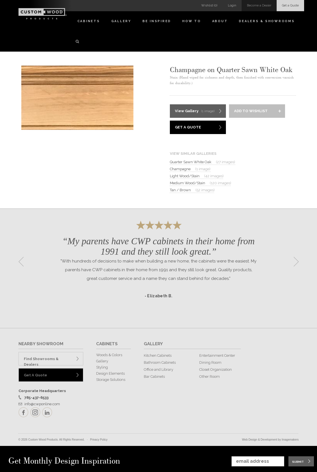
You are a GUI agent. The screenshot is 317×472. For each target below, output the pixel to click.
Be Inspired (156, 21)
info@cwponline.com (42, 404)
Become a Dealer (259, 5)
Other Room (209, 376)
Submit (298, 461)
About (220, 21)
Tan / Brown (192, 190)
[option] (158, 259)
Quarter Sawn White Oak (202, 162)
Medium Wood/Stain (200, 183)
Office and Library (158, 369)
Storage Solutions (110, 379)
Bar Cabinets (154, 376)
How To (191, 21)
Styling (102, 367)
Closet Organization (215, 369)
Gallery (121, 21)
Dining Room (210, 362)
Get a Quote (290, 5)
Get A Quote (188, 127)
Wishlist (209, 5)
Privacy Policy (98, 439)
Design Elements (110, 373)
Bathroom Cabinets (160, 362)
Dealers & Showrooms (267, 21)
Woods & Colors (109, 355)
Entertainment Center (217, 355)
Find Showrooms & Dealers (41, 361)
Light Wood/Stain (197, 176)
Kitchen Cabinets (158, 355)
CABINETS (107, 343)
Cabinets (88, 21)
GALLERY (153, 343)
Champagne (190, 169)
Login (232, 5)
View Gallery (194, 111)
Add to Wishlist (251, 111)
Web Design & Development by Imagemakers (270, 439)
